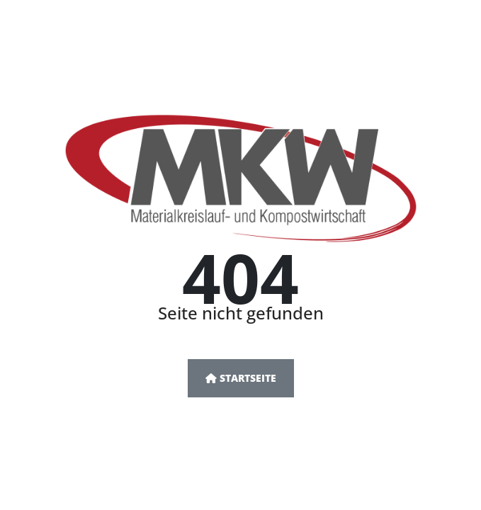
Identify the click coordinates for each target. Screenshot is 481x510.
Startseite (240, 378)
